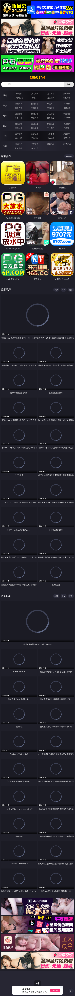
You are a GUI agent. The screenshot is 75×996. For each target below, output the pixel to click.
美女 (56, 289)
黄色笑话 (50, 138)
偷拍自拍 (34, 114)
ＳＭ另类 (66, 108)
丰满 (56, 596)
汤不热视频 (67, 144)
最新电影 (6, 596)
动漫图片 (66, 124)
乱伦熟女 (50, 118)
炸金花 (34, 98)
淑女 (63, 596)
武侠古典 (66, 134)
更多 (71, 289)
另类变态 (66, 118)
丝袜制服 (34, 108)
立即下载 (55, 990)
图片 (5, 125)
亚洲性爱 (18, 114)
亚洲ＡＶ (18, 103)
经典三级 (34, 118)
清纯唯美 (34, 128)
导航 (5, 145)
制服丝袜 (18, 118)
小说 (5, 135)
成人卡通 (50, 114)
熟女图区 (50, 128)
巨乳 (63, 289)
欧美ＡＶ (50, 103)
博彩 (5, 95)
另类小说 (34, 138)
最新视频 (6, 289)
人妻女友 (50, 134)
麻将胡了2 (18, 98)
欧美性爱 (66, 114)
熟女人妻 (18, 108)
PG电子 (19, 93)
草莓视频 (50, 144)
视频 (5, 105)
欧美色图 (50, 124)
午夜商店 (34, 144)
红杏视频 (18, 148)
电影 (5, 115)
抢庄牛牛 (66, 98)
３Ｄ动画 (66, 103)
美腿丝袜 (18, 128)
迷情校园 (18, 138)
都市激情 (18, 134)
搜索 (69, 84)
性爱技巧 (66, 138)
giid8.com (37, 77)
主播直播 (50, 108)
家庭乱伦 (34, 134)
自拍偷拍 (34, 103)
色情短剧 (34, 148)
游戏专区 (66, 93)
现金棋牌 (50, 98)
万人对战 (50, 93)
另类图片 (66, 128)
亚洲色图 (34, 124)
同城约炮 (18, 144)
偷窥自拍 (18, 124)
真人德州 (34, 93)
